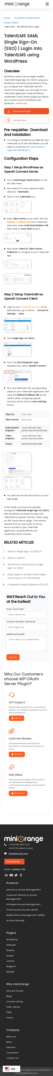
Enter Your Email (15, 609)
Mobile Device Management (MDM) (25, 915)
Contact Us (12, 1058)
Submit (13, 657)
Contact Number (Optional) (21, 621)
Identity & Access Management (23, 889)
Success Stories (14, 990)
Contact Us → (14, 861)
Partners (10, 1047)
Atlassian (11, 945)
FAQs (9, 1012)
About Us (11, 1036)
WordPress (12, 939)
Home (7, 18)
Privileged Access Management (23, 904)
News (9, 1042)
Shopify (10, 950)
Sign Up (16, 718)
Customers (12, 1052)
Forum (9, 1017)
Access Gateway (15, 920)
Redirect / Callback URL (19, 222)
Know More (18, 793)
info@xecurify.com (18, 853)
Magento (11, 966)
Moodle (10, 971)
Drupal (9, 955)
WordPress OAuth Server (27, 18)
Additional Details (16, 634)
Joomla (10, 961)
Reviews (17, 754)
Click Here (27, 414)
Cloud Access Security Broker (22, 909)
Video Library (13, 1007)
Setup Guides (11, 22)
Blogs (9, 996)
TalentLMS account (31, 307)
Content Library (14, 1001)
